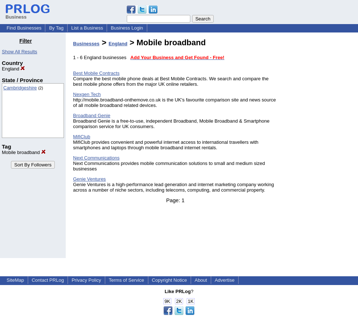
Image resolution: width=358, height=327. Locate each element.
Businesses (86, 43)
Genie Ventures (89, 179)
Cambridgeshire (20, 88)
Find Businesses (24, 28)
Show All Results (19, 51)
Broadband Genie (91, 115)
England (13, 69)
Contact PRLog (48, 280)
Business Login (127, 28)
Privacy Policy (86, 280)
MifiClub (81, 136)
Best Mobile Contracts (96, 73)
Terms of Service (126, 280)
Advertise (225, 280)
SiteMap (15, 280)
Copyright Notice (169, 280)
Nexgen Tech (87, 94)
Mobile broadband (24, 152)
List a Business (87, 28)
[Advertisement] (321, 147)
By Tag (56, 28)
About (201, 280)
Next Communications (96, 158)
